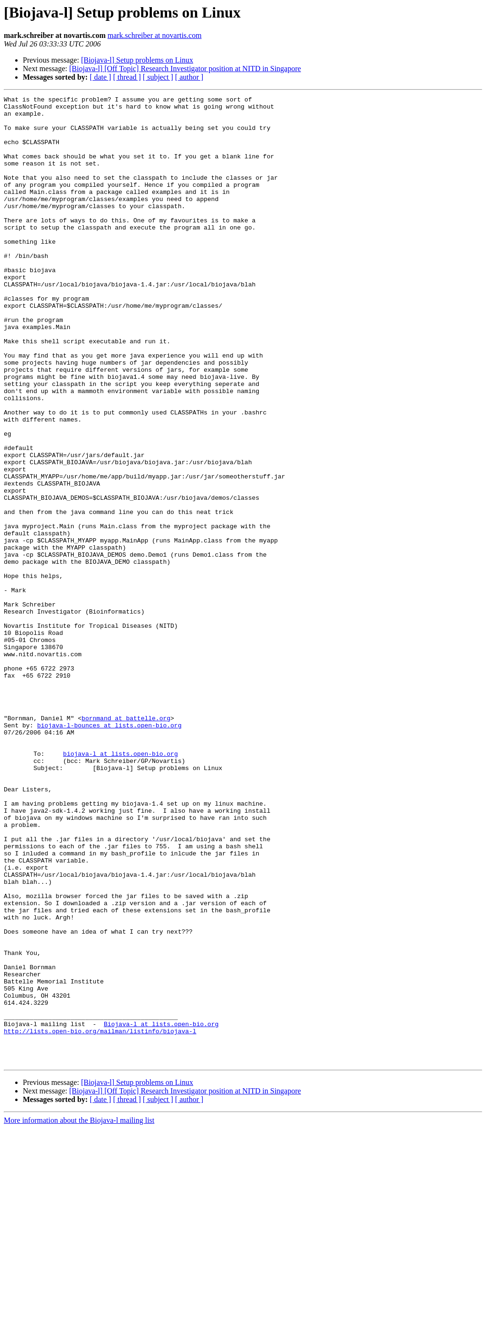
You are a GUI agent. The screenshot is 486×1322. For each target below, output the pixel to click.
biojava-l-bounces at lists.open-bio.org (109, 851)
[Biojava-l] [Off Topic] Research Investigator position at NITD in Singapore (185, 68)
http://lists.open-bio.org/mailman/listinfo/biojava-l (100, 1218)
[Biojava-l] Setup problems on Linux (137, 60)
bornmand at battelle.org (126, 843)
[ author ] (189, 77)
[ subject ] (158, 77)
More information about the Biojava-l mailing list (79, 1314)
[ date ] (100, 77)
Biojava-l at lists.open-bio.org (161, 1210)
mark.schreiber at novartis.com (154, 35)
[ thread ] (127, 77)
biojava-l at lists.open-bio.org (120, 885)
